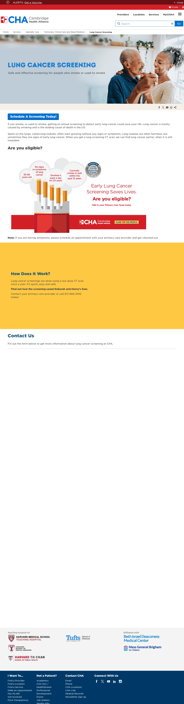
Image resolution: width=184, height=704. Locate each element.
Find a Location (16, 683)
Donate (174, 7)
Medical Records (74, 693)
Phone (68, 683)
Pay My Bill (14, 693)
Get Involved (15, 696)
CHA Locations (73, 687)
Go (179, 23)
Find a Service (15, 687)
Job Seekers (43, 700)
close (180, 2)
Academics (43, 680)
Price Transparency (18, 700)
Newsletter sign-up (75, 696)
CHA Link (70, 690)
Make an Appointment (20, 690)
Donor (40, 696)
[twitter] (102, 681)
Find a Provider (16, 680)
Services (17, 32)
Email (68, 680)
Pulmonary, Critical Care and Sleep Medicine (64, 32)
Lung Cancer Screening (101, 32)
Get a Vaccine (33, 2)
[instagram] (120, 681)
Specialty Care (32, 32)
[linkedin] (114, 681)
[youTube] (108, 681)
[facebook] (96, 681)
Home (6, 32)
